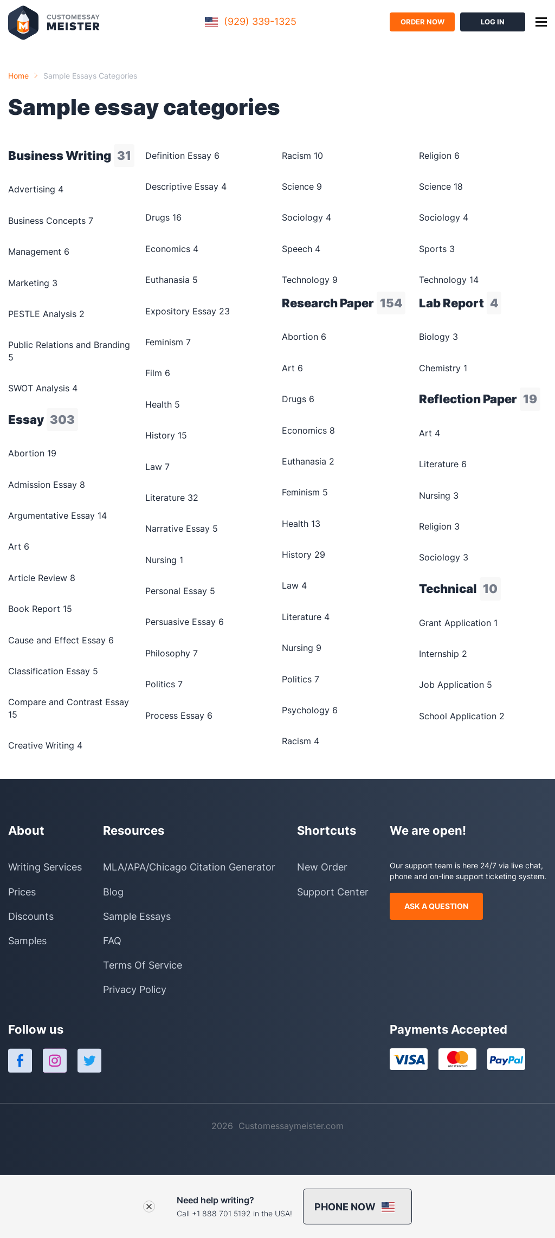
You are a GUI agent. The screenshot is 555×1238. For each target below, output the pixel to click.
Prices (22, 892)
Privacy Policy (134, 989)
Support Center (333, 892)
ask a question (436, 906)
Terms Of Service (142, 965)
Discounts (31, 916)
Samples (27, 940)
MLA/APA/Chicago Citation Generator (189, 867)
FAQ (112, 940)
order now (422, 21)
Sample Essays (137, 916)
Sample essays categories (90, 75)
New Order (322, 867)
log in (493, 21)
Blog (113, 892)
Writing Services (45, 867)
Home (18, 75)
